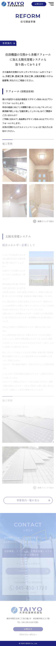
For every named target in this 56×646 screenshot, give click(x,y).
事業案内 (8, 43)
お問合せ (38, 3)
